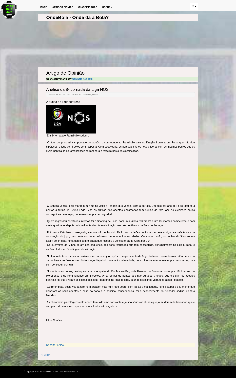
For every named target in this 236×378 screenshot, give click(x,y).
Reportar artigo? (55, 345)
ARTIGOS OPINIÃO (62, 7)
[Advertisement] (120, 179)
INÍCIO (43, 7)
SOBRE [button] (107, 7)
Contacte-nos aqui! (82, 79)
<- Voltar (45, 355)
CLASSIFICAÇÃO (87, 7)
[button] (194, 6)
